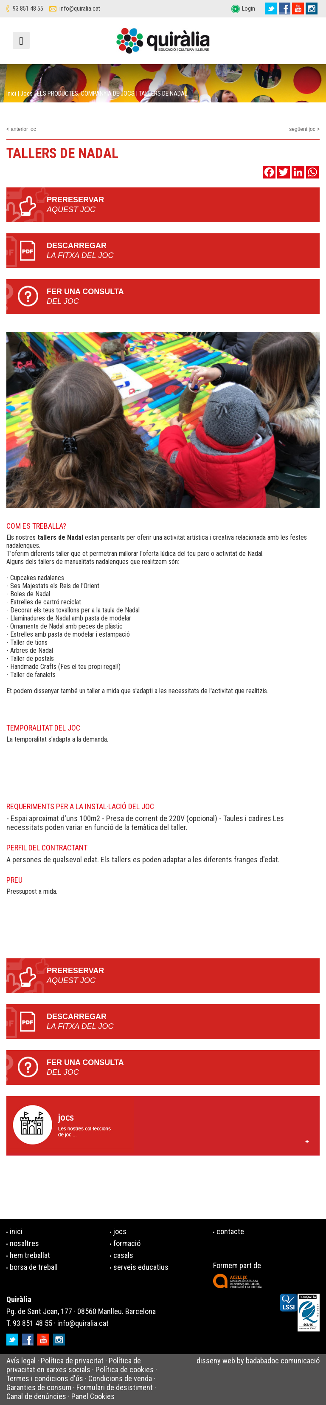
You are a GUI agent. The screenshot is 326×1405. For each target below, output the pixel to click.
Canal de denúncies (36, 1396)
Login (248, 8)
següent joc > (304, 129)
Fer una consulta (183, 296)
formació (127, 1243)
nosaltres (24, 1243)
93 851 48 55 (28, 8)
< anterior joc (21, 129)
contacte (230, 1231)
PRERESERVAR (183, 205)
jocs (119, 1231)
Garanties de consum (38, 1387)
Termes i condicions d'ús (44, 1378)
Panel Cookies (93, 1396)
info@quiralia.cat (79, 8)
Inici (11, 93)
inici (16, 1231)
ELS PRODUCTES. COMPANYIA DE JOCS (86, 93)
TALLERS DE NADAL (163, 93)
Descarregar (183, 251)
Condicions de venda (120, 1378)
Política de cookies (125, 1369)
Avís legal (21, 1360)
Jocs (26, 93)
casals (123, 1255)
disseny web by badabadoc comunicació (258, 1360)
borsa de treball (34, 1267)
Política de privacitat (72, 1360)
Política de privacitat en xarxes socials (73, 1365)
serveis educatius (141, 1267)
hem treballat (30, 1255)
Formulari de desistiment (114, 1387)
